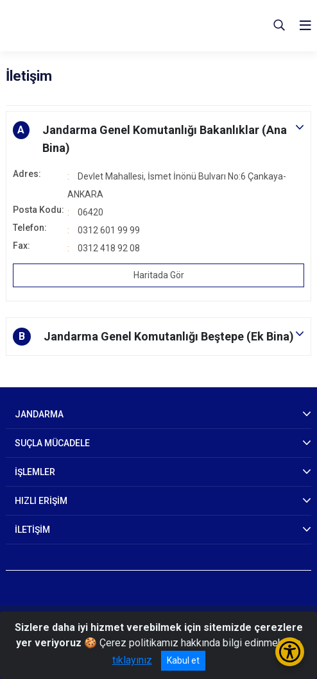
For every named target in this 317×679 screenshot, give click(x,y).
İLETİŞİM (32, 529)
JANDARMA (39, 414)
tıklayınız (132, 660)
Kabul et (183, 660)
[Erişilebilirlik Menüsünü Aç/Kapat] (289, 651)
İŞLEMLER (35, 472)
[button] (158, 139)
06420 (90, 212)
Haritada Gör (158, 275)
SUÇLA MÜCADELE (52, 443)
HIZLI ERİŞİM (41, 501)
